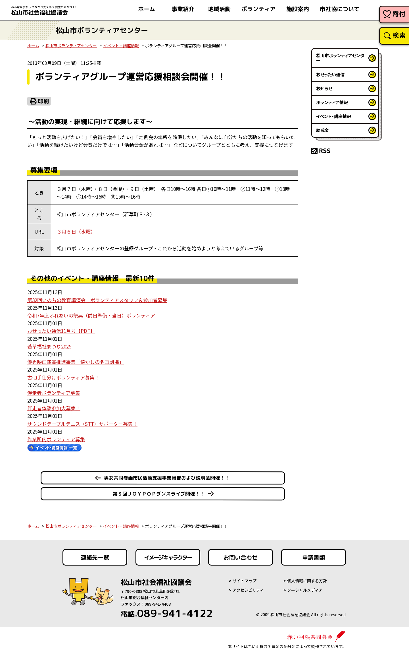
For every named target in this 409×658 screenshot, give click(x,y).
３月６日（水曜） (76, 231)
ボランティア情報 (332, 102)
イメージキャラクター (168, 557)
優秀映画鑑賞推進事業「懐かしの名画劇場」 (75, 361)
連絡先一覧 (95, 557)
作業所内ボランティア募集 (56, 439)
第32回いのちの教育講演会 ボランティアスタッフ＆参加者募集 (97, 300)
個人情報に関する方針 (307, 580)
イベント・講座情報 (121, 45)
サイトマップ (244, 580)
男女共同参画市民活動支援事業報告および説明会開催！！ (166, 477)
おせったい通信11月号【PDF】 (61, 330)
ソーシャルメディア (305, 590)
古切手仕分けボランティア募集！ (63, 377)
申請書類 (313, 557)
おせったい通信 (330, 74)
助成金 (322, 130)
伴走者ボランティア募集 (53, 392)
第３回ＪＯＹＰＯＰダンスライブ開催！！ (158, 493)
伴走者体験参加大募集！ (53, 408)
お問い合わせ (241, 557)
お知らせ (324, 88)
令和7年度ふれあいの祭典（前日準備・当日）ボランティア (91, 315)
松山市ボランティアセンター (71, 45)
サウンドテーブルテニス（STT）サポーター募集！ (82, 423)
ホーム (33, 45)
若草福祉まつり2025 (49, 346)
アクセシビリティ (248, 590)
